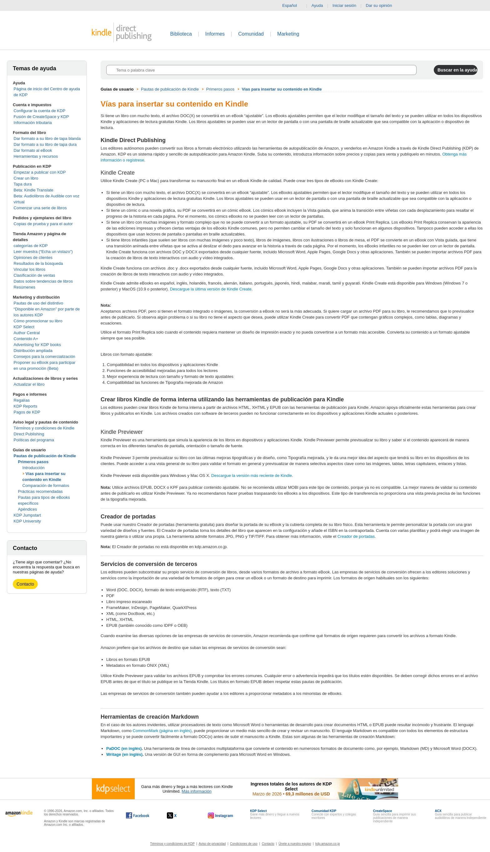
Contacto (25, 584)
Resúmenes (24, 287)
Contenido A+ (26, 338)
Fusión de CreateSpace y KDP (41, 116)
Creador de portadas (356, 536)
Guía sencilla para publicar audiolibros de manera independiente (461, 814)
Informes (215, 34)
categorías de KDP (31, 245)
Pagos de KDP (27, 412)
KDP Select (24, 326)
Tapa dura (23, 184)
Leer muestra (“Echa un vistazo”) (43, 251)
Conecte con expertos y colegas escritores (334, 814)
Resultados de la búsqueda (38, 263)
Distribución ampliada (33, 350)
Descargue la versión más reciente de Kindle (251, 475)
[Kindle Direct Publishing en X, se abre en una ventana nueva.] (178, 815)
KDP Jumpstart (27, 515)
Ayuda (317, 5)
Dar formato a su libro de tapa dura (45, 144)
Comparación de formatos (45, 485)
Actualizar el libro (29, 384)
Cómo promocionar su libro (38, 321)
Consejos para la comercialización (44, 356)
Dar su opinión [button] (382, 5)
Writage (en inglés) (124, 754)
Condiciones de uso (244, 843)
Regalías (22, 400)
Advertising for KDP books (37, 344)
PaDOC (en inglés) (124, 748)
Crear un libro (26, 178)
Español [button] (292, 5)
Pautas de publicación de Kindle (45, 455)
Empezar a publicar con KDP (40, 172)
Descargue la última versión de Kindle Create (211, 289)
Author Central (27, 332)
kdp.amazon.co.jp (327, 843)
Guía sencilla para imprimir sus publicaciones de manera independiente (394, 816)
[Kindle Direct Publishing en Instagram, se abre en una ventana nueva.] (220, 815)
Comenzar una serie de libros (40, 208)
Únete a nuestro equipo (294, 843)
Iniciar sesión (344, 5)
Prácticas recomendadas (40, 491)
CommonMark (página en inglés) (162, 730)
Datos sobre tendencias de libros (43, 281)
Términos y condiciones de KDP (172, 843)
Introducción (33, 467)
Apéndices (27, 509)
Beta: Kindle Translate (33, 190)
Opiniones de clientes (33, 257)
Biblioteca (181, 34)
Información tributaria (33, 122)
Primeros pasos (33, 461)
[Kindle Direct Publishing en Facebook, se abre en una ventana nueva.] (137, 815)
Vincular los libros (30, 269)
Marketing (288, 34)
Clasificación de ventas (34, 275)
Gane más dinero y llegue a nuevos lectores (274, 814)
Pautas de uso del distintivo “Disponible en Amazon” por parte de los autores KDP (47, 309)
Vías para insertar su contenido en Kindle (282, 89)
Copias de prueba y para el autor (43, 223)
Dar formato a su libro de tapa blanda (47, 138)
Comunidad (251, 34)
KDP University (27, 521)
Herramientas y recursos (36, 156)
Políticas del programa (34, 440)
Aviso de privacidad (212, 843)
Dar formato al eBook (33, 150)
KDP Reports (26, 406)
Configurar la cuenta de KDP (39, 110)
